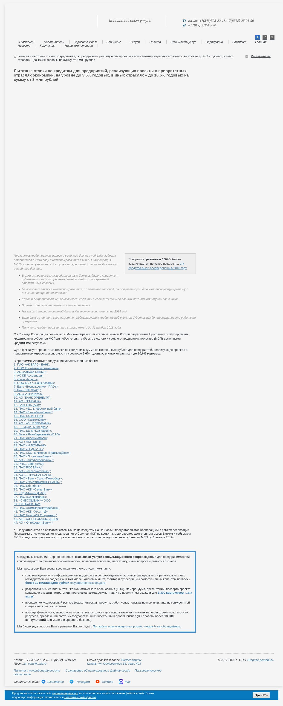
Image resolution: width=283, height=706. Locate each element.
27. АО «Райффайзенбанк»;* (34, 460)
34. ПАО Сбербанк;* (27, 486)
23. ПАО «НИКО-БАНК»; (30, 445)
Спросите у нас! (85, 42)
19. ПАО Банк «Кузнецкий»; (33, 430)
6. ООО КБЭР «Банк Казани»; (34, 383)
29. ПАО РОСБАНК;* (28, 467)
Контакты (47, 45)
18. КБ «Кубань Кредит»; (31, 427)
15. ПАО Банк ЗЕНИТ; (29, 416)
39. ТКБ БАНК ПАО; (27, 504)
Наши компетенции (79, 45)
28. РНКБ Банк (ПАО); (29, 463)
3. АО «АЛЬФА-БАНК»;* (30, 372)
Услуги (135, 42)
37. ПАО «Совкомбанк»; (30, 497)
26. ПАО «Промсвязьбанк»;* (33, 456)
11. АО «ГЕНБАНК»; (28, 401)
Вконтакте (52, 681)
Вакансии (238, 42)
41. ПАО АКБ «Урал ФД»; (31, 511)
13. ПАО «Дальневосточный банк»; (38, 408)
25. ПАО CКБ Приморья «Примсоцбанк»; (42, 452)
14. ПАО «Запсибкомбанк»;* (33, 412)
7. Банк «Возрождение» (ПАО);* (36, 386)
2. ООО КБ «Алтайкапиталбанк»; (36, 368)
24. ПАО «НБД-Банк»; (29, 449)
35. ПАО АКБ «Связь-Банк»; (33, 489)
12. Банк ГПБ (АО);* (27, 405)
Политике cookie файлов (80, 697)
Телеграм (79, 681)
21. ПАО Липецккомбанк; (31, 438)
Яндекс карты (131, 660)
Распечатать (261, 56)
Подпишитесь (54, 42)
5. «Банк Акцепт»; (26, 379)
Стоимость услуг (183, 42)
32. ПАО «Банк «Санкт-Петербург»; (38, 478)
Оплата (155, 42)
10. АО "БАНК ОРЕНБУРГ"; (32, 397)
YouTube (104, 681)
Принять (261, 695)
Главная (260, 42)
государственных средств (65, 582)
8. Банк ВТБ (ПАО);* (27, 390)
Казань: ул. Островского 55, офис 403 (114, 663)
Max (125, 681)
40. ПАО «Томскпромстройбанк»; (36, 508)
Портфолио (214, 42)
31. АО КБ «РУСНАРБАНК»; (33, 474)
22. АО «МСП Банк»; (28, 441)
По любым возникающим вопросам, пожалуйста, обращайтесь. (137, 626)
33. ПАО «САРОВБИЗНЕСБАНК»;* (38, 482)
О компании (26, 42)
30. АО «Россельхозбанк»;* (32, 471)
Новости (24, 45)
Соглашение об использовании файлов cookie (98, 670)
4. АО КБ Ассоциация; (29, 375)
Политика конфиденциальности (37, 670)
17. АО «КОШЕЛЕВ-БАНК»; (33, 423)
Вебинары (114, 42)
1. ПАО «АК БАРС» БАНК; (32, 364)
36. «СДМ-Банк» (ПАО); (30, 493)
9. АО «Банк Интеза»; (28, 394)
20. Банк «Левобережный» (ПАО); (37, 434)
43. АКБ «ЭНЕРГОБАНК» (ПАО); (36, 519)
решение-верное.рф (65, 693)
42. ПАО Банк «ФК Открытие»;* (35, 515)
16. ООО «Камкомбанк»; (31, 419)
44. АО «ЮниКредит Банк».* (33, 522)
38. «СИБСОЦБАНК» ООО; (33, 500)
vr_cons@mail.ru (35, 663)
